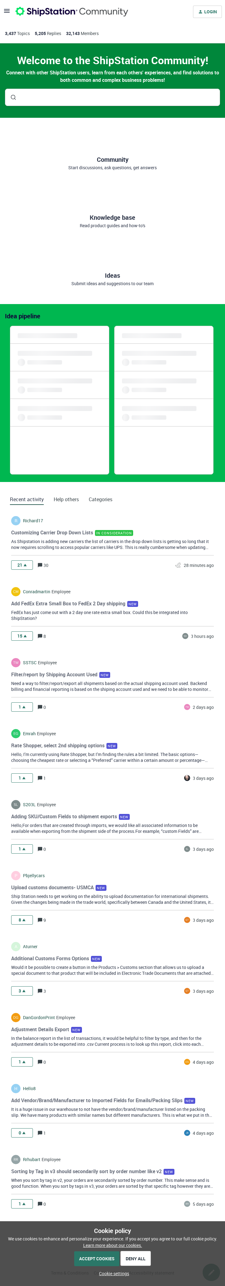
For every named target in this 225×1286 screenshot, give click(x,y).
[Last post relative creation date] (199, 565)
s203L (29, 804)
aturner (30, 946)
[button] (112, 1273)
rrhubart (31, 1159)
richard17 (33, 521)
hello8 (29, 1088)
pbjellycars (34, 875)
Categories (100, 499)
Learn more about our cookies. (112, 1245)
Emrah (29, 733)
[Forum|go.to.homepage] (72, 12)
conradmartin (36, 592)
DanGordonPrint (39, 1017)
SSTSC (30, 663)
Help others (66, 499)
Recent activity (27, 499)
